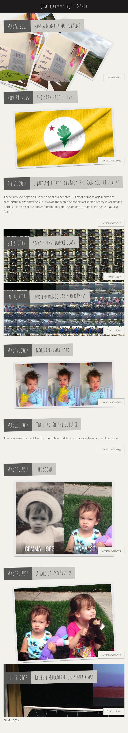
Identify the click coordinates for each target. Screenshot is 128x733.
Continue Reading (111, 160)
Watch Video (114, 276)
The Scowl (44, 469)
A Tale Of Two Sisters (54, 573)
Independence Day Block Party (59, 296)
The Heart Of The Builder (57, 424)
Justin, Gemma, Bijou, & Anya (64, 6)
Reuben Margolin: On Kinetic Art (64, 676)
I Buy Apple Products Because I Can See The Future (76, 182)
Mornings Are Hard (52, 350)
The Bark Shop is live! (55, 97)
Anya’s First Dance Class (54, 242)
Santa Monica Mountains (57, 25)
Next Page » (12, 720)
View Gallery (114, 77)
